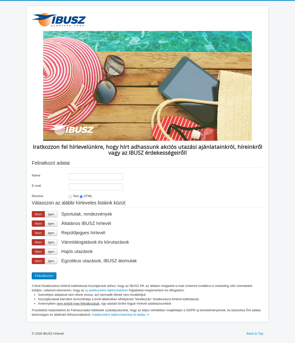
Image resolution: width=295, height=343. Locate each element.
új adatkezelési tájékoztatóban (106, 290)
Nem (38, 214)
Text (74, 196)
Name (36, 175)
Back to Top (254, 333)
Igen (51, 214)
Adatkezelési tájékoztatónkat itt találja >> (121, 314)
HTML (86, 196)
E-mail (36, 185)
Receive (37, 196)
